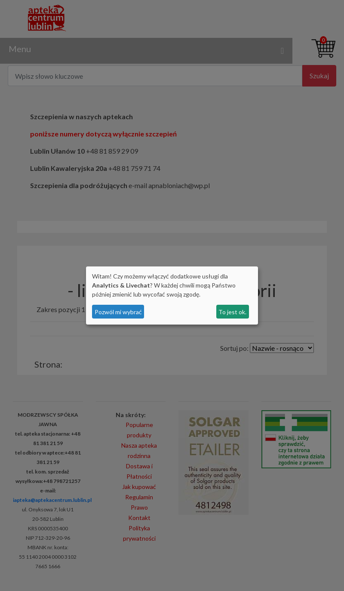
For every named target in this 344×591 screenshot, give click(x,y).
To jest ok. (232, 312)
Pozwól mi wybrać (118, 312)
